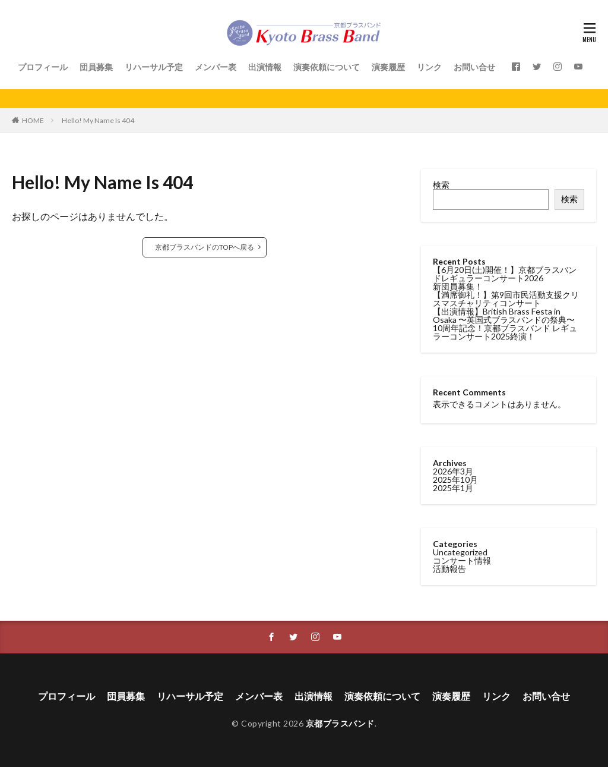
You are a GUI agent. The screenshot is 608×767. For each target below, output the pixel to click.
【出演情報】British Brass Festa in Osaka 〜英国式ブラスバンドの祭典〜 (504, 315)
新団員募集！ (458, 286)
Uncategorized (460, 552)
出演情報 (264, 67)
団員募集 (96, 67)
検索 (441, 185)
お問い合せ (474, 67)
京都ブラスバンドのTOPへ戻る (204, 247)
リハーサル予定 (154, 67)
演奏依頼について (326, 67)
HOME (33, 120)
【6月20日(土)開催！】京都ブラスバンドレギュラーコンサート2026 (505, 274)
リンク (429, 67)
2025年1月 (453, 488)
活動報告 (449, 569)
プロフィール (43, 67)
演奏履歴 (388, 67)
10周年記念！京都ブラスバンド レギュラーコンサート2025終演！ (505, 332)
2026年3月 (453, 471)
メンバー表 (215, 67)
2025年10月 (455, 479)
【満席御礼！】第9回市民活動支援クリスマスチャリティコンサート (506, 299)
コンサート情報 (462, 560)
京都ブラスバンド (340, 723)
